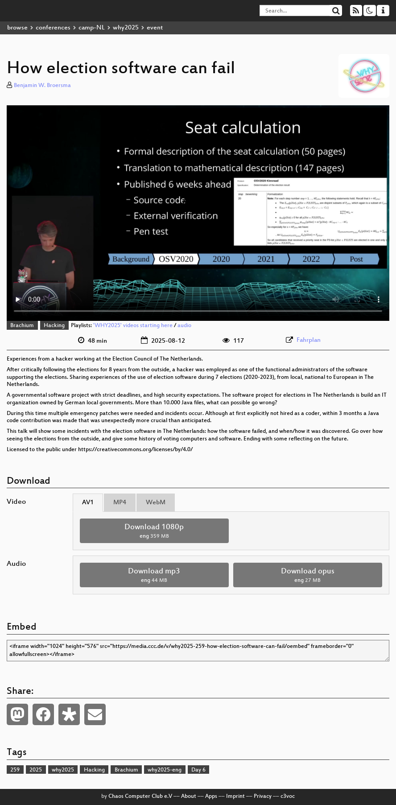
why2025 (126, 28)
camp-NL (91, 28)
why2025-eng (165, 770)
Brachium (22, 326)
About (188, 796)
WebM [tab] (155, 502)
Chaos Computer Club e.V (140, 796)
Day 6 (198, 770)
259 (15, 770)
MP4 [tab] (119, 502)
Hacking (54, 326)
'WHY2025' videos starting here (133, 326)
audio (184, 326)
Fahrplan (309, 340)
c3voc (287, 796)
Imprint (235, 796)
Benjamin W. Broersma (42, 86)
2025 (35, 770)
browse (17, 28)
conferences (53, 28)
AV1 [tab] (88, 502)
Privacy (263, 796)
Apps (211, 796)
